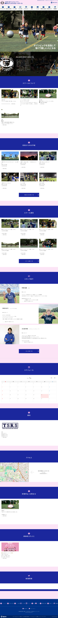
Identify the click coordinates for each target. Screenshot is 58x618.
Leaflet (20, 481)
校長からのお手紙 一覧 (29, 194)
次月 (54, 377)
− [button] (1, 465)
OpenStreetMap (24, 481)
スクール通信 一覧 (29, 261)
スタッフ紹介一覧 (29, 351)
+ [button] (1, 464)
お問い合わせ (54, 2)
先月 (51, 377)
